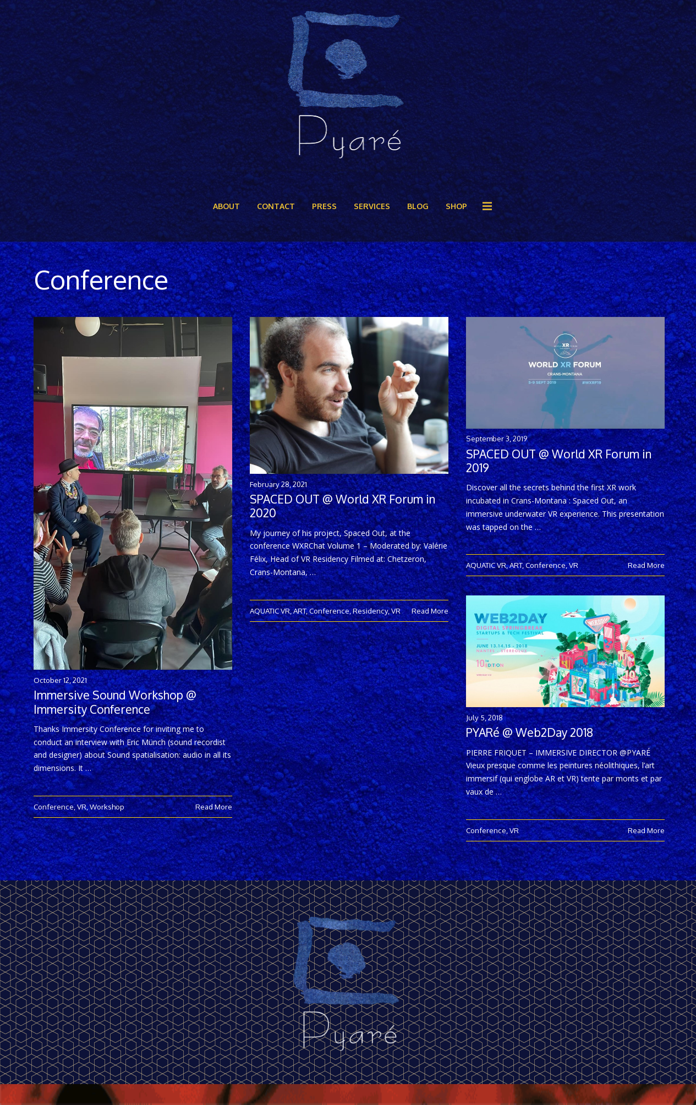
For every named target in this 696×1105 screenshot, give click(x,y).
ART (299, 610)
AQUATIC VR (270, 610)
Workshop (107, 806)
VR (81, 806)
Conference (54, 806)
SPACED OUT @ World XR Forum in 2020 (342, 505)
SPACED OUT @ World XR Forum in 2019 (558, 460)
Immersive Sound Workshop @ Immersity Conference (115, 701)
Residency (370, 610)
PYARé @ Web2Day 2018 (529, 744)
